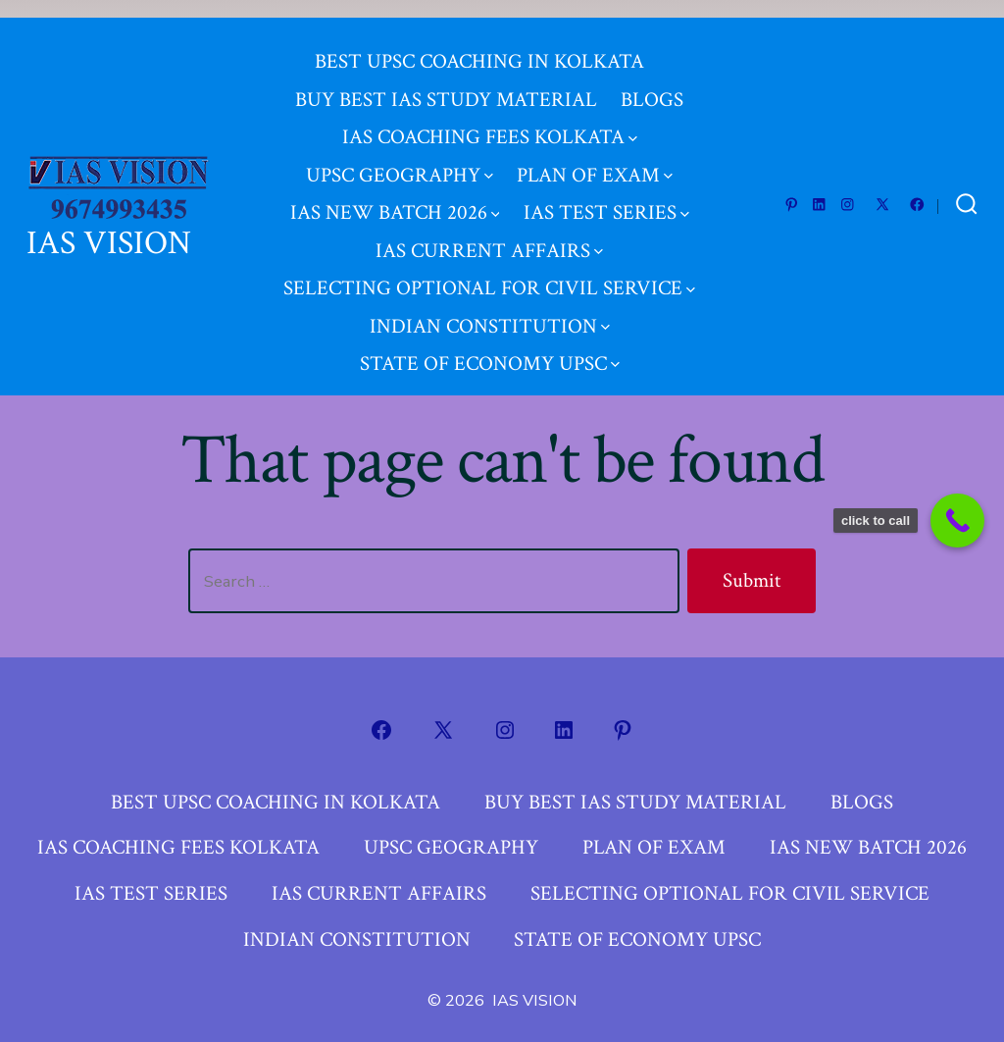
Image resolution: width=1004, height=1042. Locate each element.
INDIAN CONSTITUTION (490, 307)
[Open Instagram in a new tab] (847, 187)
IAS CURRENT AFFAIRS (489, 232)
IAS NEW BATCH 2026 (395, 195)
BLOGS (652, 81)
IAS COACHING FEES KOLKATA (489, 119)
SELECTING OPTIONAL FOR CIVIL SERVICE (489, 269)
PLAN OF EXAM (595, 156)
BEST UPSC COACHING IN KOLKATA (479, 43)
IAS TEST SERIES (606, 195)
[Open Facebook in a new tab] (917, 187)
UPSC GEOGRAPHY (399, 156)
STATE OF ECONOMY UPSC (490, 345)
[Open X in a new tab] (882, 187)
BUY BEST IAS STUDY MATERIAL (446, 81)
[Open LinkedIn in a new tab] (819, 187)
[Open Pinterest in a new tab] (791, 187)
